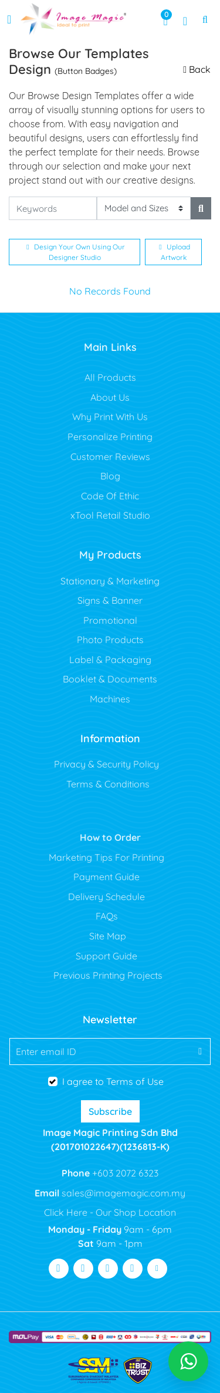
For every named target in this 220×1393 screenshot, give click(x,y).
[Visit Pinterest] (133, 1269)
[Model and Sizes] (144, 209)
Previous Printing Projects (108, 975)
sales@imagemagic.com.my (122, 1193)
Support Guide (108, 956)
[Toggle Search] (205, 19)
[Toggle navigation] (9, 19)
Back (197, 69)
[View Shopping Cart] (165, 19)
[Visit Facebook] (59, 1269)
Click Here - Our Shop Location (110, 1212)
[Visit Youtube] (108, 1269)
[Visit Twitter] (83, 1269)
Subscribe (110, 1111)
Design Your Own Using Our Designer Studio (75, 252)
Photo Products (110, 639)
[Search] (201, 208)
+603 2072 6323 (124, 1173)
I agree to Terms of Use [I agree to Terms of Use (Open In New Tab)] (113, 1081)
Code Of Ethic (110, 496)
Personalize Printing (110, 436)
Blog (110, 476)
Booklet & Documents (110, 679)
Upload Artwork (174, 252)
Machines (110, 699)
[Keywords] (53, 209)
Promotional (110, 620)
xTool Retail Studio (110, 515)
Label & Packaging (110, 659)
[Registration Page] (185, 19)
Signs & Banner (110, 600)
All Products (110, 377)
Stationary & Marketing (110, 581)
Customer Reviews (110, 456)
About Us (110, 397)
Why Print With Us (110, 416)
